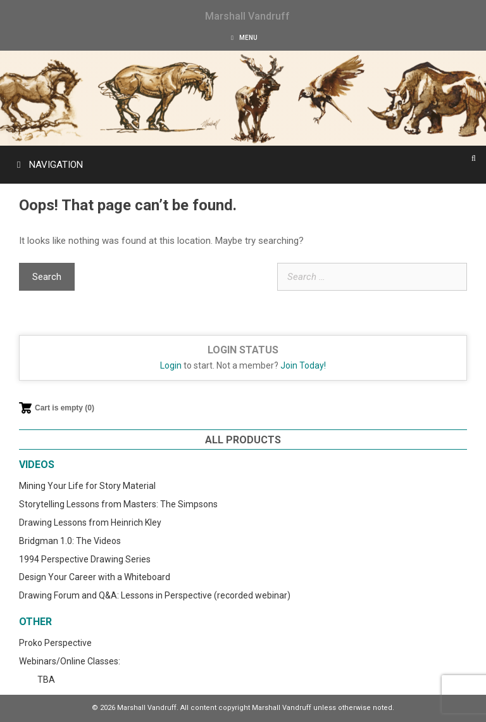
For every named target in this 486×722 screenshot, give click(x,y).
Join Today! (303, 365)
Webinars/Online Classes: (69, 661)
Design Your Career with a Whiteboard (94, 577)
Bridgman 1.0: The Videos (70, 541)
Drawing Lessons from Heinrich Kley (90, 522)
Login (171, 365)
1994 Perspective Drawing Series (85, 559)
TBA (46, 679)
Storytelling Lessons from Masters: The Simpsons (118, 504)
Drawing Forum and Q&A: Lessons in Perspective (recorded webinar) (154, 595)
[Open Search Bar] (473, 158)
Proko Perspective (55, 643)
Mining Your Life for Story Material (87, 486)
